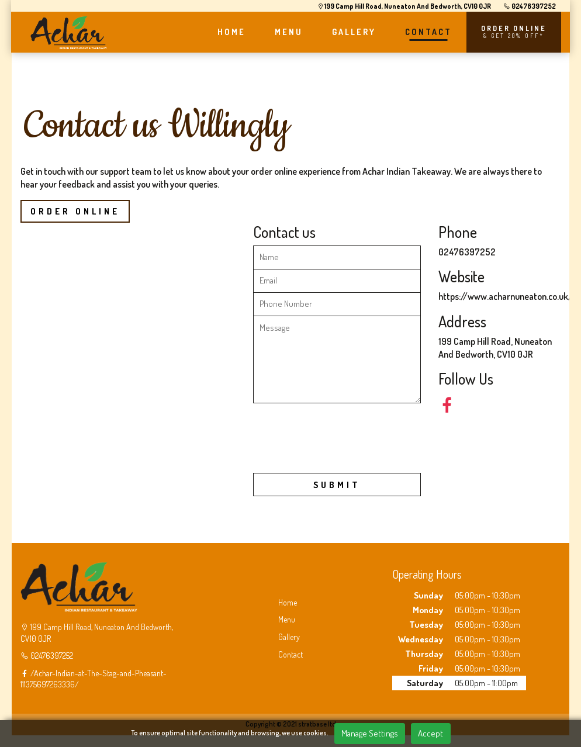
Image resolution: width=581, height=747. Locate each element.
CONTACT (427, 32)
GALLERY (353, 32)
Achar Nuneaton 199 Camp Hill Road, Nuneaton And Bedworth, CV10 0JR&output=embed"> (128, 365)
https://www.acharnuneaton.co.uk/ (505, 296)
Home (287, 602)
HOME (231, 32)
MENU (288, 32)
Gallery (289, 637)
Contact (290, 654)
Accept (430, 733)
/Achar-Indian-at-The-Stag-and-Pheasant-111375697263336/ (93, 679)
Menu (286, 619)
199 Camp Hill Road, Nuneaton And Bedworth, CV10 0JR (401, 6)
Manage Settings (369, 733)
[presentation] (342, 441)
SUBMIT (337, 484)
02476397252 (528, 6)
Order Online (75, 211)
